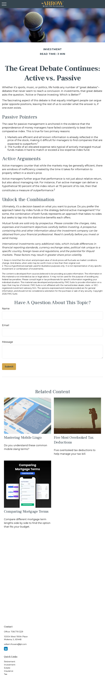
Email (5, 325)
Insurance (8, 671)
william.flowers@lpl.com (15, 644)
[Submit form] (9, 366)
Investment (9, 665)
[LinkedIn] (6, 649)
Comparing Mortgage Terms (26, 511)
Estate (7, 668)
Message (7, 341)
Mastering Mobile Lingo (23, 437)
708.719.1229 (17, 631)
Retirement (9, 661)
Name (6, 308)
